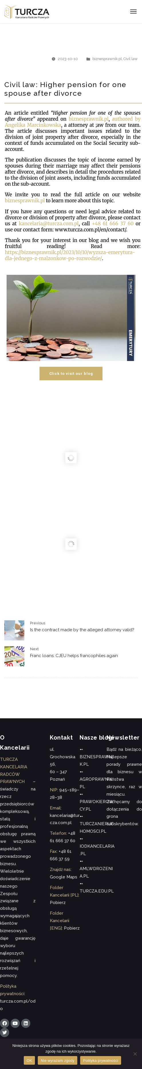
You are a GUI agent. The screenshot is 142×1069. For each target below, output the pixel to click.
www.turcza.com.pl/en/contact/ (90, 230)
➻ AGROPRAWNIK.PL (96, 779)
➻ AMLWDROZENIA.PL (96, 869)
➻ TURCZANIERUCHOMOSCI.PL (97, 824)
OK (29, 1060)
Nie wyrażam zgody (57, 1060)
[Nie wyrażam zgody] (135, 1054)
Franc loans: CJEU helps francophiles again (74, 655)
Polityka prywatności (100, 1060)
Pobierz (58, 902)
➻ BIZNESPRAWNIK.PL (96, 757)
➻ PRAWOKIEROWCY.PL (97, 802)
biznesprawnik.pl (107, 59)
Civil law (130, 59)
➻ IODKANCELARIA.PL (97, 846)
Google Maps (63, 877)
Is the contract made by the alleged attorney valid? (82, 629)
